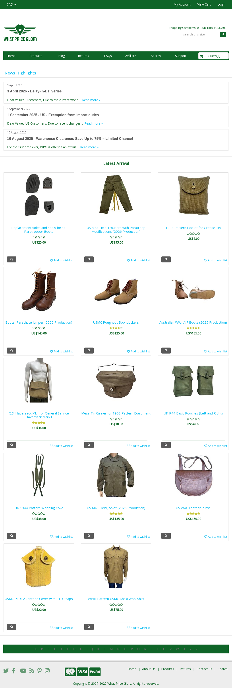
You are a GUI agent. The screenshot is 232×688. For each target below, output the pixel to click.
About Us (148, 669)
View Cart (204, 4)
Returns (83, 56)
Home (11, 56)
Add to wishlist (61, 260)
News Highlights (20, 73)
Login (221, 4)
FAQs (108, 56)
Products (35, 56)
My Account (182, 4)
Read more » (91, 100)
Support (180, 56)
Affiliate (130, 56)
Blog (61, 56)
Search (156, 56)
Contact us (204, 669)
